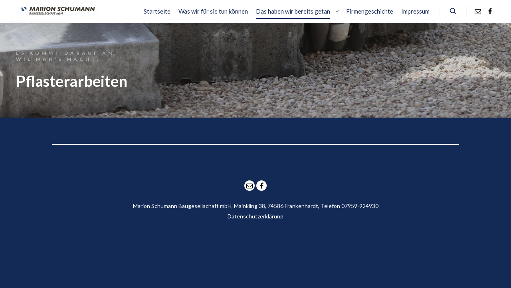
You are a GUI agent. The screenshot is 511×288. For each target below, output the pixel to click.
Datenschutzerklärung (255, 216)
